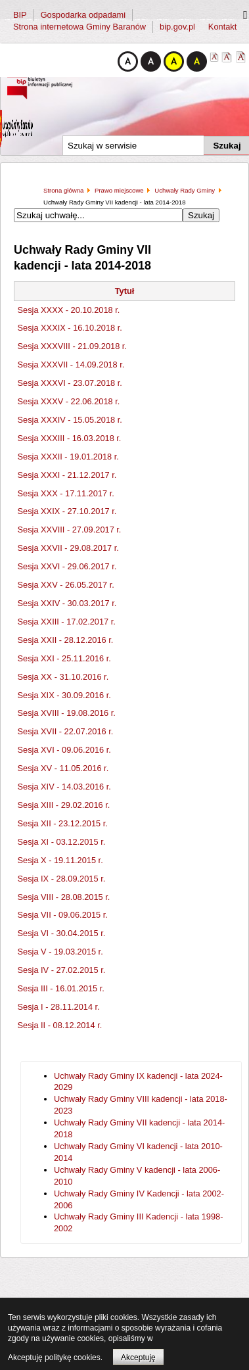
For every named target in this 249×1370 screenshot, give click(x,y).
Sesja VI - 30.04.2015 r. (62, 933)
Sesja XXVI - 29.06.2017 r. (67, 566)
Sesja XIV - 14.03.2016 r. (64, 786)
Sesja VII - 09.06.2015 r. (63, 915)
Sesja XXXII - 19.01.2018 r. (68, 456)
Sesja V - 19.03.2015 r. (60, 952)
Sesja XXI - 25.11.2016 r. (64, 658)
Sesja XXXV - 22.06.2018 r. (69, 401)
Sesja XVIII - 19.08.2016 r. (67, 713)
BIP (20, 15)
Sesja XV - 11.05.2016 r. (63, 768)
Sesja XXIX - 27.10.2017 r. (67, 511)
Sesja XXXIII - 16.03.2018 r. (70, 438)
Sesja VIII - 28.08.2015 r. (64, 897)
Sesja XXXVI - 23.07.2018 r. (70, 383)
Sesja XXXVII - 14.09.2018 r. (71, 364)
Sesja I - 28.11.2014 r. (59, 1007)
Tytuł (125, 291)
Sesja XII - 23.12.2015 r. (63, 823)
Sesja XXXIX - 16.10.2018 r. (70, 328)
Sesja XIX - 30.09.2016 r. (64, 695)
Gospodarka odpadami (83, 15)
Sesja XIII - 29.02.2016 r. (64, 805)
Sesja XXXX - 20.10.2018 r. (69, 310)
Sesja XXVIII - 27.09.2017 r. (70, 529)
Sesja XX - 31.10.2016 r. (63, 677)
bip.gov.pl (177, 27)
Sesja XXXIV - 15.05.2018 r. (70, 420)
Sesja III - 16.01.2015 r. (61, 988)
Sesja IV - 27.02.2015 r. (62, 970)
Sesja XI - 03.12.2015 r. (62, 842)
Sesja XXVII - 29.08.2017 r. (68, 548)
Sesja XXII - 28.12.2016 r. (66, 640)
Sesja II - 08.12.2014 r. (60, 1025)
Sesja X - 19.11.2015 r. (60, 860)
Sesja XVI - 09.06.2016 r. (64, 750)
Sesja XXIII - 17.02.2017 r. (67, 621)
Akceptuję (138, 1357)
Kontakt (222, 27)
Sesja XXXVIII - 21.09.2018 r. (72, 346)
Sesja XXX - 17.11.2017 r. (66, 493)
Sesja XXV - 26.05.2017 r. (66, 585)
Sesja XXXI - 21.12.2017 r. (67, 475)
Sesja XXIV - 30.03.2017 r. (67, 603)
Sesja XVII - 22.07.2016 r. (66, 731)
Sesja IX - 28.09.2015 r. (62, 879)
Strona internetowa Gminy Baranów (79, 27)
